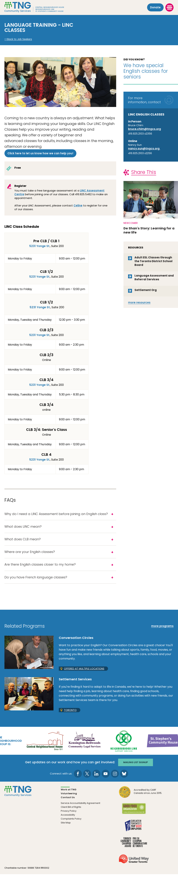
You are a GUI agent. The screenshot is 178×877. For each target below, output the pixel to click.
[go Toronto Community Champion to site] (134, 847)
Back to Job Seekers (19, 39)
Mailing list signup (135, 765)
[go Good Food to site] (134, 813)
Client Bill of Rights (71, 809)
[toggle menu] (169, 7)
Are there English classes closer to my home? (40, 566)
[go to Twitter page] (87, 776)
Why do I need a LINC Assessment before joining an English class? (56, 514)
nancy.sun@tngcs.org (144, 148)
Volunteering (69, 796)
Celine (78, 205)
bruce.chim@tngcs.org (144, 129)
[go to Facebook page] (78, 776)
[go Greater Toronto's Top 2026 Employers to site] (134, 830)
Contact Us (68, 800)
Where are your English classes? (29, 553)
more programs (162, 629)
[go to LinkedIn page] (96, 776)
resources (139, 302)
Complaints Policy (71, 821)
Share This (143, 172)
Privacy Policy (68, 813)
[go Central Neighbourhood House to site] (45, 744)
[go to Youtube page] (106, 776)
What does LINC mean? (23, 527)
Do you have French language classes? (35, 580)
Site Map (66, 825)
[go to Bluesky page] (124, 776)
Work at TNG (68, 792)
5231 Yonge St (39, 246)
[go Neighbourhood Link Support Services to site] (124, 744)
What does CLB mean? (22, 540)
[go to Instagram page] (115, 776)
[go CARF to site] (140, 797)
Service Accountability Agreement (80, 805)
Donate (155, 7)
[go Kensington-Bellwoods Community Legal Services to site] (84, 744)
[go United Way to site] (134, 863)
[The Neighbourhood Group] (39, 7)
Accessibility (68, 817)
